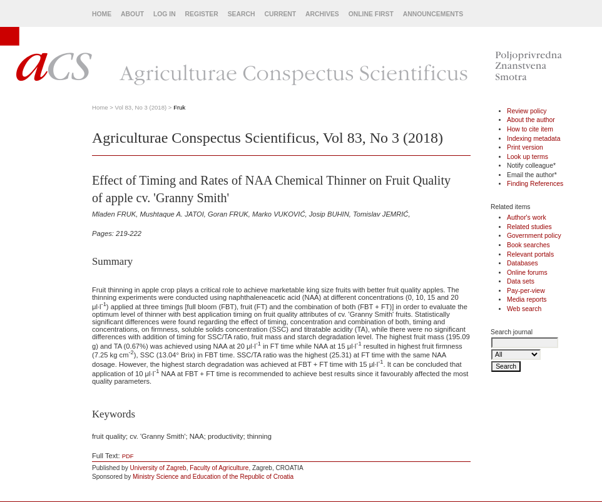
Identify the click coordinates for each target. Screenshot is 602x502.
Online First (371, 14)
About (132, 14)
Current (280, 14)
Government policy (534, 235)
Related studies (529, 226)
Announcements (433, 14)
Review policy (527, 111)
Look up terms (527, 156)
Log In (164, 14)
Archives (322, 14)
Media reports (527, 299)
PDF (128, 456)
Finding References (535, 183)
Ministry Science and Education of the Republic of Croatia (213, 476)
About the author (531, 119)
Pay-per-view (526, 290)
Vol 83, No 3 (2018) (141, 107)
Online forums (527, 272)
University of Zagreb (158, 467)
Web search (524, 308)
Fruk (179, 107)
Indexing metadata (534, 138)
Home (101, 14)
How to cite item (530, 129)
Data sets (520, 281)
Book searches (528, 245)
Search (241, 14)
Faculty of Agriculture (219, 467)
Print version (525, 147)
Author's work (526, 217)
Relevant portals (530, 254)
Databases (522, 263)
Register (201, 14)
